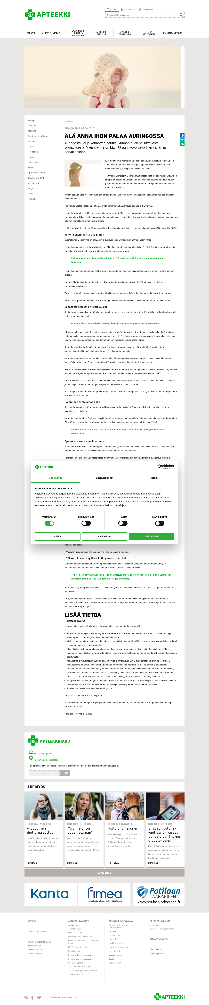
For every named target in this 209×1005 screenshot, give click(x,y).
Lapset (31, 157)
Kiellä (57, 536)
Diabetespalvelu (75, 933)
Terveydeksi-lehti (36, 178)
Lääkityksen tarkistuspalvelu (81, 959)
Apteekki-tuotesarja (125, 33)
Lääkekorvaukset (35, 950)
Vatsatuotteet (115, 963)
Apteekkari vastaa (36, 172)
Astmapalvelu (74, 929)
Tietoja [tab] (154, 477)
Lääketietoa (33, 162)
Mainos (31, 199)
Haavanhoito (115, 935)
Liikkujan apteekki (76, 963)
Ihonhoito (32, 141)
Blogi (30, 188)
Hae (65, 773)
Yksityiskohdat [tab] (104, 477)
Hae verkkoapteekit (40, 753)
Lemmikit (32, 146)
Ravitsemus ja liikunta (38, 136)
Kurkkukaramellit (117, 943)
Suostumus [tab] (55, 477)
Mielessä (32, 125)
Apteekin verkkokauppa (79, 967)
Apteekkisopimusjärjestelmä (162, 929)
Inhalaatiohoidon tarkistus (80, 937)
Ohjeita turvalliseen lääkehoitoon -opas (84, 942)
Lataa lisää (104, 873)
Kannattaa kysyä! (172, 33)
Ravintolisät (114, 951)
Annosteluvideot (51, 33)
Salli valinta (104, 536)
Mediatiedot (33, 183)
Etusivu (31, 33)
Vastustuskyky (115, 955)
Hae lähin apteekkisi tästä (43, 760)
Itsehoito (32, 131)
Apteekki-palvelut (101, 33)
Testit (111, 959)
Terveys (31, 120)
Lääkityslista (74, 951)
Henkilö (31, 167)
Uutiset (31, 193)
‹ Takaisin (68, 121)
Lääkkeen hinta (35, 954)
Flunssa (112, 931)
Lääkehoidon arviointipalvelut (81, 955)
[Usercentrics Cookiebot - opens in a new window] (160, 466)
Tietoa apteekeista (149, 33)
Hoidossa (33, 152)
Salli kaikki (151, 536)
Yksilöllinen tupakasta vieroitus (82, 971)
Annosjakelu (74, 925)
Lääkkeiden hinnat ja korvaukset (78, 33)
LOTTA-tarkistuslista (77, 947)
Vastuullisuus (155, 925)
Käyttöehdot (156, 950)
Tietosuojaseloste (157, 954)
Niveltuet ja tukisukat (119, 947)
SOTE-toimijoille (75, 975)
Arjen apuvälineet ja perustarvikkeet (118, 926)
